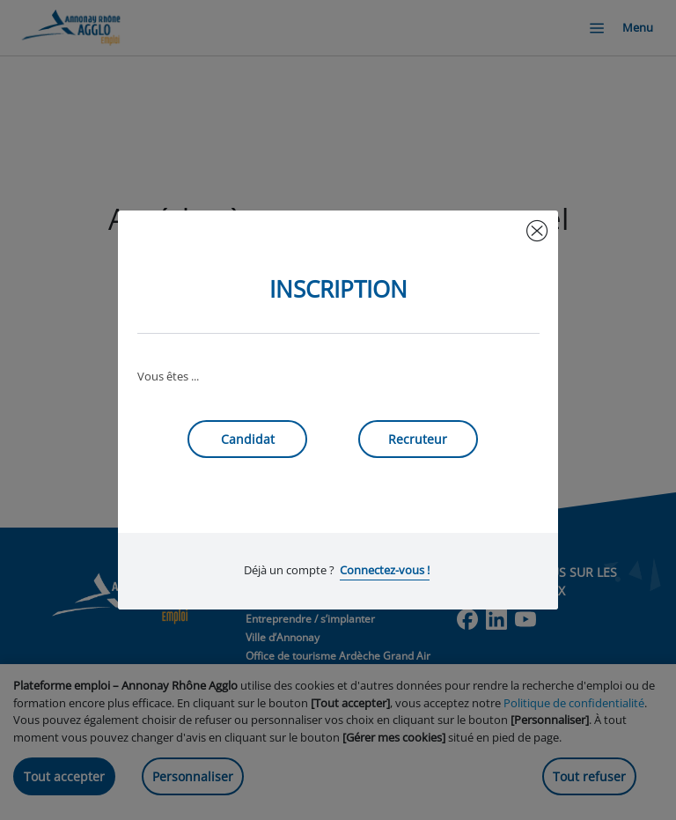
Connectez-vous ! (385, 570)
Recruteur (417, 439)
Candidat (248, 439)
